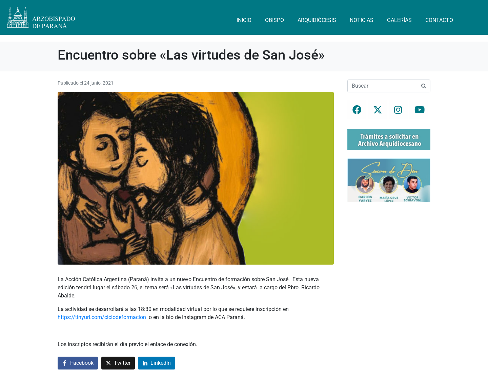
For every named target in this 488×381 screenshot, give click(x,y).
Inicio (244, 20)
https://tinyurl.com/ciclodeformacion (102, 317)
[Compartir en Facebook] (78, 363)
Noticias (361, 20)
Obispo (274, 20)
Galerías (399, 20)
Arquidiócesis (317, 20)
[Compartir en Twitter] (118, 363)
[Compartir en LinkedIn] (156, 363)
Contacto (439, 20)
